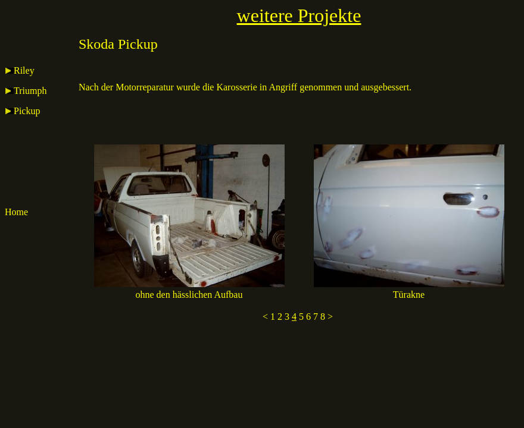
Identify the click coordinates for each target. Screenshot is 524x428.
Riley (20, 70)
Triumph (25, 91)
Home (16, 212)
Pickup (22, 111)
